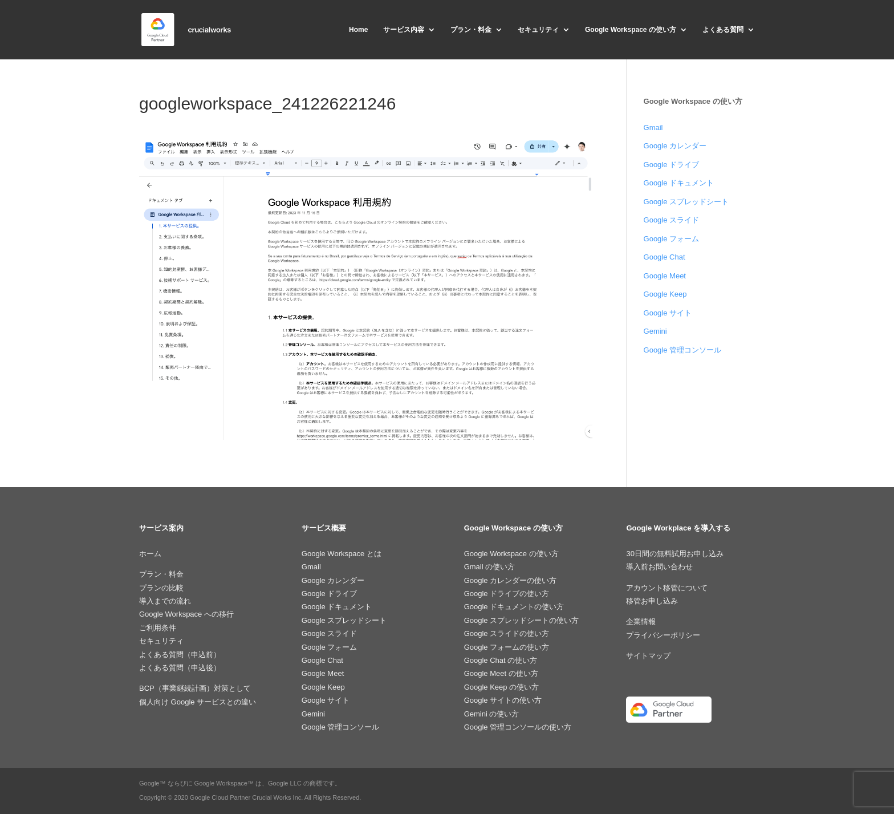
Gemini (655, 331)
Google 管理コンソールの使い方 (518, 727)
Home (358, 30)
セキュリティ (538, 30)
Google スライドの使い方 (507, 633)
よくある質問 (722, 30)
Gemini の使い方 (491, 714)
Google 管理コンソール (683, 350)
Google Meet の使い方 (501, 673)
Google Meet (665, 276)
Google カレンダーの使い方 (510, 580)
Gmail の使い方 (489, 566)
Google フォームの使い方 (507, 647)
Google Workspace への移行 (186, 614)
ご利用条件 (157, 627)
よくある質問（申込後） (180, 667)
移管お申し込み (652, 601)
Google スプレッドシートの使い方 (521, 620)
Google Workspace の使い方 (630, 30)
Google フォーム (672, 238)
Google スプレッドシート (686, 201)
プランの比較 (161, 588)
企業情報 (641, 621)
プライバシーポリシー (663, 635)
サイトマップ (648, 655)
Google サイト (668, 313)
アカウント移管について (667, 588)
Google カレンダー (675, 145)
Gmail (653, 127)
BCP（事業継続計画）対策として (195, 688)
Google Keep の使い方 (501, 687)
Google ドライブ (672, 164)
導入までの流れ (165, 601)
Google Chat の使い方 (501, 660)
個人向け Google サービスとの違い (197, 702)
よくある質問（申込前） (180, 654)
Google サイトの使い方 (503, 700)
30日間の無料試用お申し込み (674, 553)
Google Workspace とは (341, 553)
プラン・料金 (470, 30)
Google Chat (664, 257)
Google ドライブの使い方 (507, 593)
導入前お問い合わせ (659, 566)
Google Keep (665, 294)
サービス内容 (403, 30)
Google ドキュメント (679, 183)
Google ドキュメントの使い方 (514, 606)
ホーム (150, 553)
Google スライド (672, 220)
